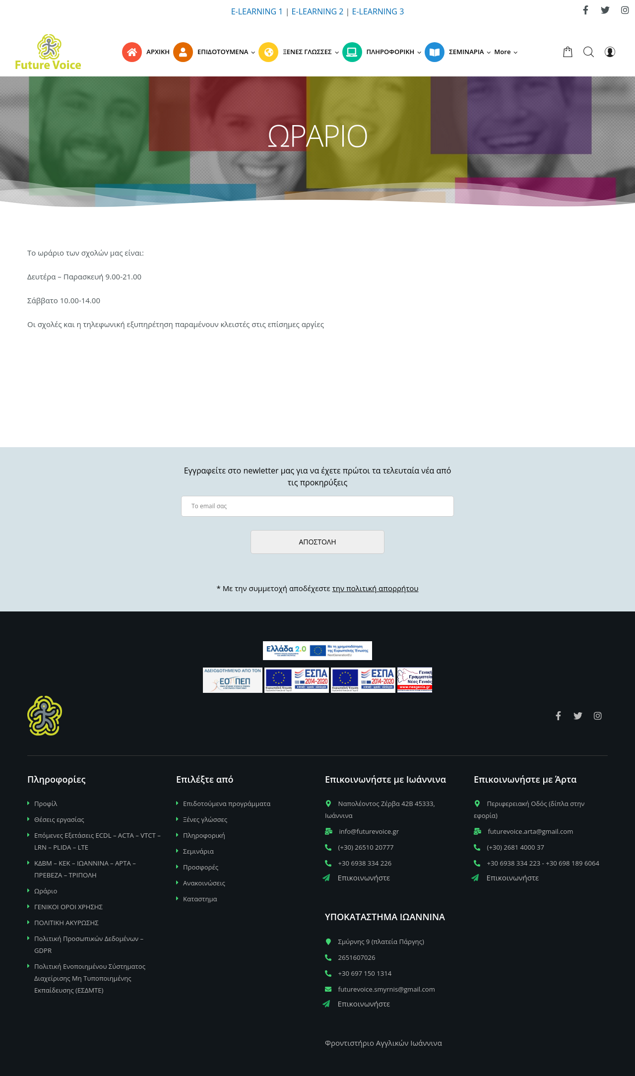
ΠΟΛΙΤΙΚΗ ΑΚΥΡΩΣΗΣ (66, 922)
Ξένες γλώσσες (205, 819)
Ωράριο (45, 890)
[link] (585, 10)
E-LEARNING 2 (318, 11)
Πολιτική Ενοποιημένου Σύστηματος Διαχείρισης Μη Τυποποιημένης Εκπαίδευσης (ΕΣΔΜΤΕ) (89, 978)
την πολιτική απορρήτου (375, 588)
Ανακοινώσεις (204, 882)
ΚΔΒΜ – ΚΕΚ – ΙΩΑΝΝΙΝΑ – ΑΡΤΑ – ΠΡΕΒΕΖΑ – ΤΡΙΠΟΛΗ (85, 869)
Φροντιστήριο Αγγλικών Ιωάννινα (383, 1043)
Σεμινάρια (198, 851)
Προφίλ (45, 803)
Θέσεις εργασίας (59, 819)
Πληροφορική (204, 835)
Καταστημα (200, 898)
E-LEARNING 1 (257, 11)
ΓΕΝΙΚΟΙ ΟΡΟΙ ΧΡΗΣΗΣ (68, 906)
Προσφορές (200, 867)
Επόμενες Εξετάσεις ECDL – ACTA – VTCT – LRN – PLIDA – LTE (97, 841)
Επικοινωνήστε (356, 877)
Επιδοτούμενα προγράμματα (226, 803)
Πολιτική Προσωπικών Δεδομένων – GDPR (88, 944)
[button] (507, 51)
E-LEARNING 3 (378, 11)
